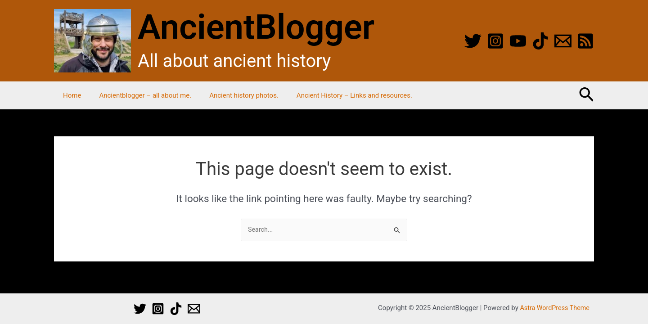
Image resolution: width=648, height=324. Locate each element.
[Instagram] (495, 41)
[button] (586, 95)
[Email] (563, 41)
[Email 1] (194, 308)
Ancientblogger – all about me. (138, 95)
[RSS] (585, 41)
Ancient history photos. (232, 95)
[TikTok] (540, 41)
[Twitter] (473, 41)
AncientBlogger (256, 27)
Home (70, 95)
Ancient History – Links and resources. (338, 95)
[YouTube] (517, 41)
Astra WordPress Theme (554, 308)
